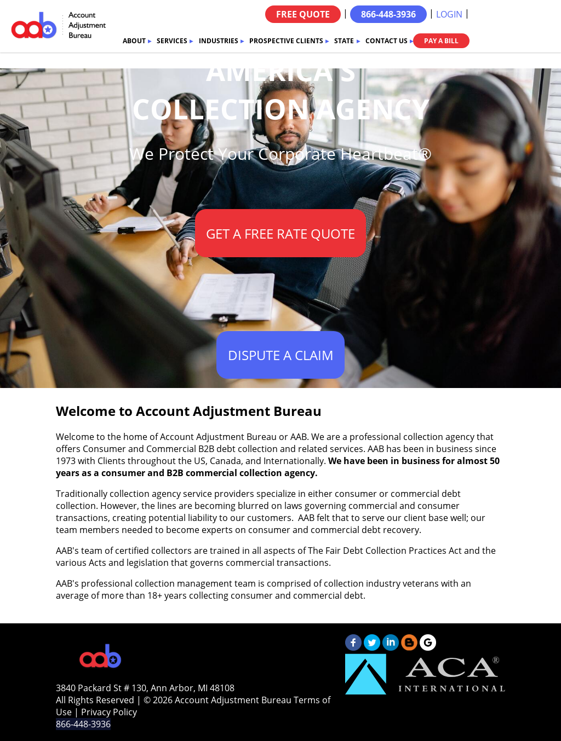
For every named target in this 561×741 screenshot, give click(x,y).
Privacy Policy (109, 712)
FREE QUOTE (303, 14)
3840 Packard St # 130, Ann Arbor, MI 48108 (145, 688)
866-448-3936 (388, 14)
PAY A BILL (441, 40)
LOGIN (449, 14)
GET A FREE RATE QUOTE (280, 233)
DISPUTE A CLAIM (281, 355)
